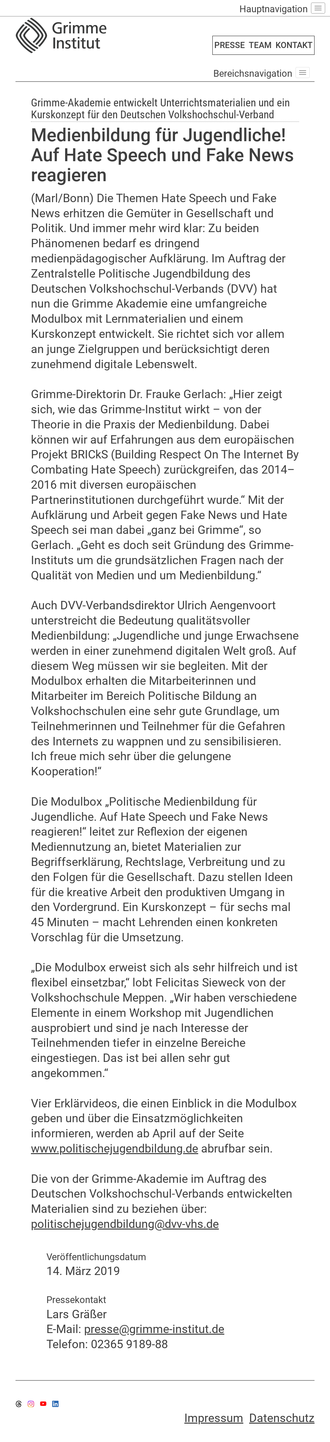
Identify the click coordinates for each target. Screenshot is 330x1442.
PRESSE (229, 45)
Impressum (213, 1418)
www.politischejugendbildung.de (114, 1148)
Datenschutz (282, 1418)
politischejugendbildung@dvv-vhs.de (125, 1224)
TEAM (260, 45)
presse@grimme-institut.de (154, 1329)
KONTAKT (294, 45)
